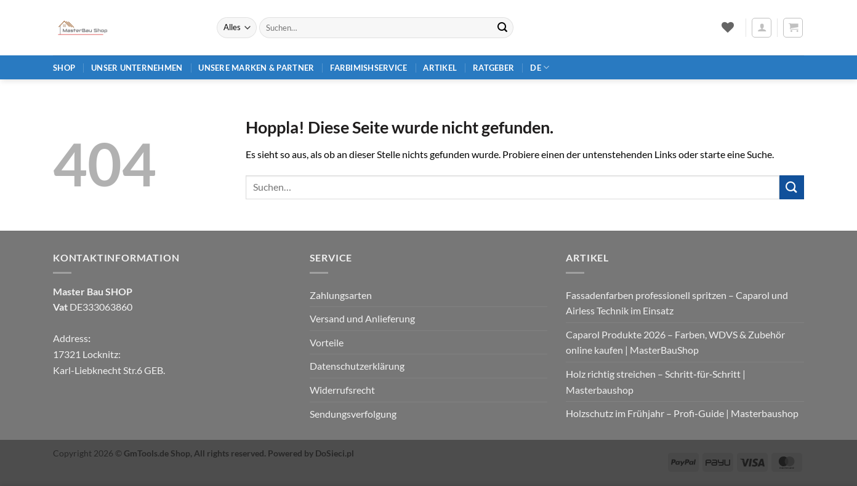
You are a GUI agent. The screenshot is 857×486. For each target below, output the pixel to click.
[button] (761, 28)
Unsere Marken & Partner (256, 68)
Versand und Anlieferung (362, 318)
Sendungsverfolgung (353, 414)
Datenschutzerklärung (357, 366)
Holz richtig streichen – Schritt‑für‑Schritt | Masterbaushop (656, 382)
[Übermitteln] (502, 27)
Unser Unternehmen (136, 68)
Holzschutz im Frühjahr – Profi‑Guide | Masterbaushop (682, 413)
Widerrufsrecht (342, 390)
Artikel (440, 68)
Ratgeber (493, 68)
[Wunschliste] (727, 27)
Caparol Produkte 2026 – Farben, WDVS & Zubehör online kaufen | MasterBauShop (675, 342)
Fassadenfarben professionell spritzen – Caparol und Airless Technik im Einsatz (677, 303)
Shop (64, 68)
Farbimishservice (368, 68)
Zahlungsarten (341, 295)
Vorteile (327, 342)
